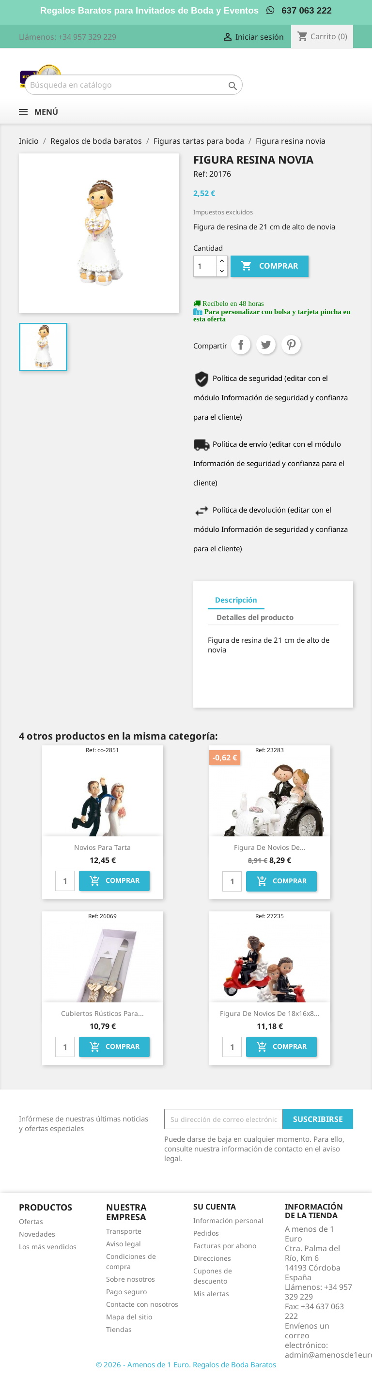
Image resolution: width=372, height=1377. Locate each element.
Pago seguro (126, 1291)
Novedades (37, 1234)
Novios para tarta (102, 847)
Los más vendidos (48, 1246)
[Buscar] (134, 85)
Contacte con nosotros (142, 1304)
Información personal (228, 1220)
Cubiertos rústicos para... (102, 1013)
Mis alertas (211, 1293)
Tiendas (119, 1329)
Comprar (269, 266)
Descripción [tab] (236, 600)
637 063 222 (299, 10)
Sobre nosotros (130, 1279)
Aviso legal (123, 1243)
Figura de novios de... (270, 847)
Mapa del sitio (129, 1316)
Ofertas (31, 1221)
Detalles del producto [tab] (255, 617)
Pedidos (206, 1233)
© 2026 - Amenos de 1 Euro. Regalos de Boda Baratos (186, 1364)
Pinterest (291, 344)
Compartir (240, 344)
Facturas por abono (224, 1245)
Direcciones (212, 1258)
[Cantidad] (205, 266)
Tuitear (266, 344)
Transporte (123, 1231)
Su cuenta (214, 1206)
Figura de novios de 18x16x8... (270, 1013)
